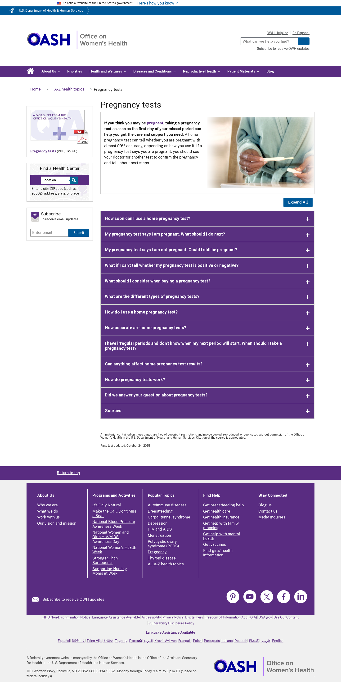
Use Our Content (286, 617)
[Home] (77, 47)
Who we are (47, 505)
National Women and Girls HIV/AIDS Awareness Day (110, 537)
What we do (47, 511)
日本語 (254, 641)
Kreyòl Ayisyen (165, 641)
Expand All (298, 202)
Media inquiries (271, 517)
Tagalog (121, 641)
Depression (157, 523)
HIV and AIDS (160, 529)
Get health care (216, 511)
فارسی (265, 641)
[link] (37, 599)
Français (184, 641)
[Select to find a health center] (73, 180)
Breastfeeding (160, 511)
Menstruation (159, 535)
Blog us (265, 505)
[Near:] (57, 180)
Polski (197, 641)
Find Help (211, 495)
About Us (45, 495)
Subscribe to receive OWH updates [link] (73, 599)
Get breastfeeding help (223, 505)
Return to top (68, 473)
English (277, 641)
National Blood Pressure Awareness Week (113, 523)
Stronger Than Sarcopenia (105, 560)
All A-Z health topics (166, 564)
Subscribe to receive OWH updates (283, 48)
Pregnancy (157, 552)
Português (212, 641)
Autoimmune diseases (167, 505)
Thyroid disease (162, 558)
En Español (301, 33)
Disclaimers (194, 617)
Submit (78, 233)
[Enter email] (49, 233)
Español (64, 641)
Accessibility (151, 617)
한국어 (108, 641)
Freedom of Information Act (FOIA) (231, 617)
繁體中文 (78, 641)
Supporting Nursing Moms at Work (109, 571)
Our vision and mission (56, 523)
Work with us (48, 517)
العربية (148, 641)
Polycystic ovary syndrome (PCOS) (163, 543)
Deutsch (240, 641)
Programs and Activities (113, 495)
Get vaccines (214, 544)
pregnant (155, 123)
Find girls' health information (218, 552)
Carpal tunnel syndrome (169, 517)
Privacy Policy (173, 617)
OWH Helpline (277, 33)
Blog (270, 71)
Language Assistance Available (116, 617)
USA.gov (265, 617)
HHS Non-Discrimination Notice (66, 617)
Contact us (267, 511)
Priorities (74, 71)
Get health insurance (221, 517)
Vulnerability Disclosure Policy (171, 623)
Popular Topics (161, 495)
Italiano (227, 641)
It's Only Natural (106, 505)
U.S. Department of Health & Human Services (51, 10)
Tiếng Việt (94, 641)
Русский (135, 641)
